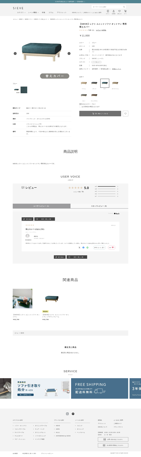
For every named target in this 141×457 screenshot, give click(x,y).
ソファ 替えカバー (96, 62)
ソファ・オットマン (21, 425)
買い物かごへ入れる (101, 113)
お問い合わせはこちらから (115, 439)
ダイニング (80, 429)
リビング (79, 425)
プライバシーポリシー (47, 453)
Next (69, 53)
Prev (15, 53)
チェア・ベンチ (39, 429)
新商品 (100, 420)
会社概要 (15, 453)
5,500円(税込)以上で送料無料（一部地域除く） (70, 1)
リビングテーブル (20, 429)
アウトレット (62, 12)
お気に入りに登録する (125, 113)
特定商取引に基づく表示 (29, 453)
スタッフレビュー (99, 206)
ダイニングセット (40, 432)
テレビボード (19, 436)
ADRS (58, 429)
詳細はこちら (116, 69)
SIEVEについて (76, 12)
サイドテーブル (19, 432)
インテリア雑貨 (39, 439)
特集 (43, 12)
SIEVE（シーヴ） (98, 58)
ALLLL (58, 432)
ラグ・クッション (20, 439)
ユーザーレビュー (41, 206)
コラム (51, 12)
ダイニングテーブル (41, 425)
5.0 (86, 188)
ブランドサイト (118, 427)
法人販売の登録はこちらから (115, 445)
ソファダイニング (40, 436)
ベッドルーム (81, 432)
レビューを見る (101, 30)
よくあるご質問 (97, 12)
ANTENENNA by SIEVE (63, 436)
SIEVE (58, 425)
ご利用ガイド (86, 12)
